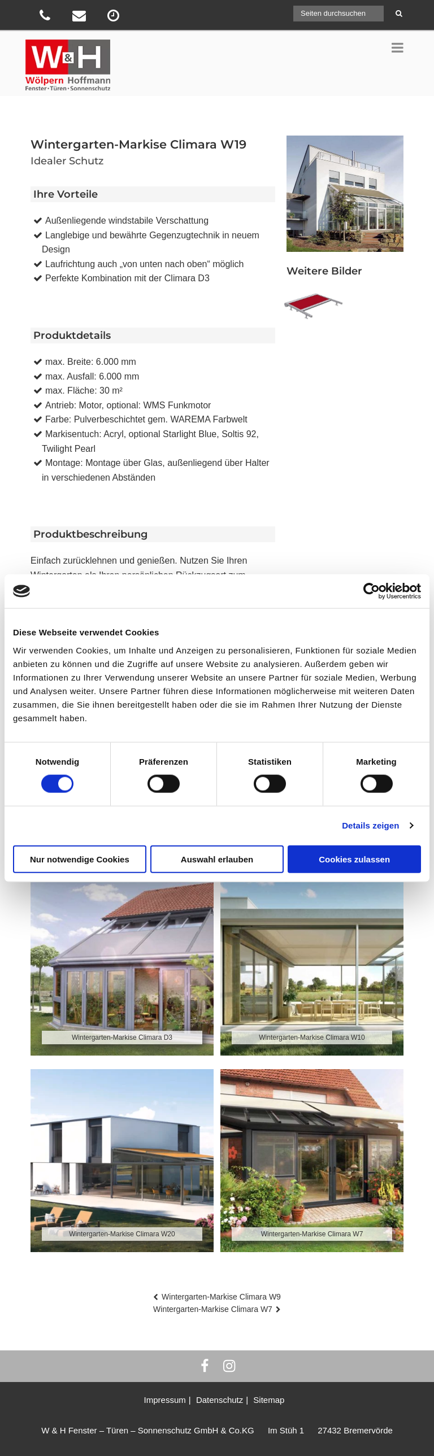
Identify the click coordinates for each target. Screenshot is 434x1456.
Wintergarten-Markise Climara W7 (212, 1309)
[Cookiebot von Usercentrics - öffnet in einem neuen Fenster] (371, 591)
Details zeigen (370, 825)
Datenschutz (219, 1400)
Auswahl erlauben (217, 859)
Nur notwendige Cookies (79, 859)
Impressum (165, 1400)
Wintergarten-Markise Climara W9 (221, 1296)
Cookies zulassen (354, 859)
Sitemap (268, 1400)
